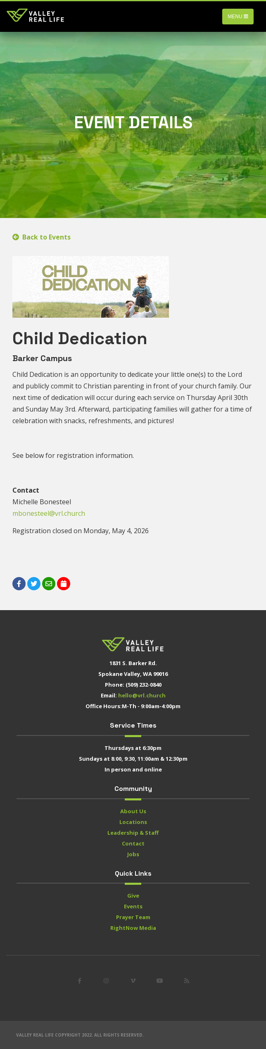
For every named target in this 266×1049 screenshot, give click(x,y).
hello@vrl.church (142, 695)
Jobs (133, 854)
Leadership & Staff (133, 832)
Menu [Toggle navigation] (238, 16)
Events (133, 906)
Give (133, 895)
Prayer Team (133, 917)
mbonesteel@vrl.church (48, 513)
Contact (133, 843)
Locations (133, 822)
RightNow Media (133, 928)
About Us (133, 811)
